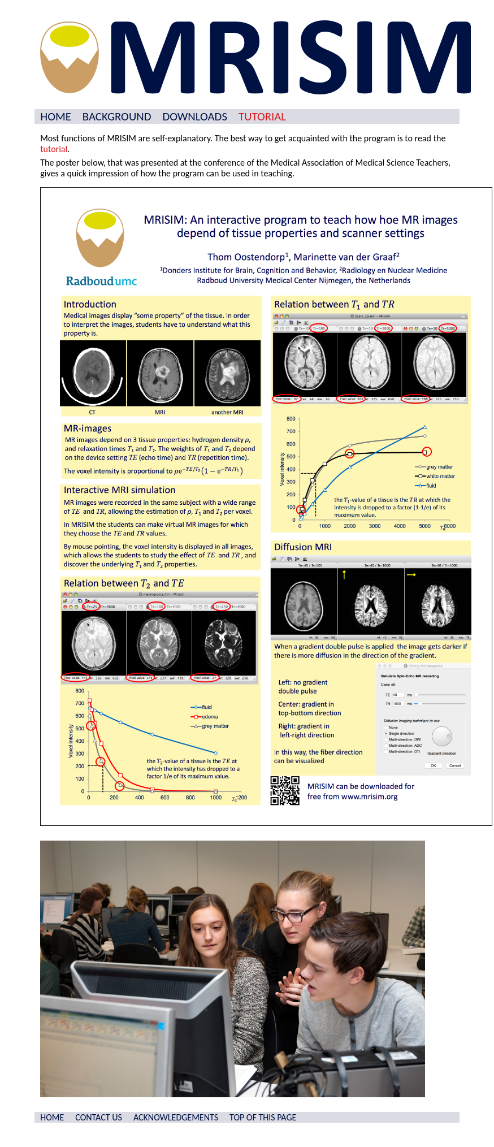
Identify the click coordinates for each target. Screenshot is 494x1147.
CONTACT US (98, 1117)
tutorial (53, 149)
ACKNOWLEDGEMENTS (175, 1117)
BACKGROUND (117, 116)
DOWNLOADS (194, 116)
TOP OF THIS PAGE (262, 1117)
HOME (55, 116)
